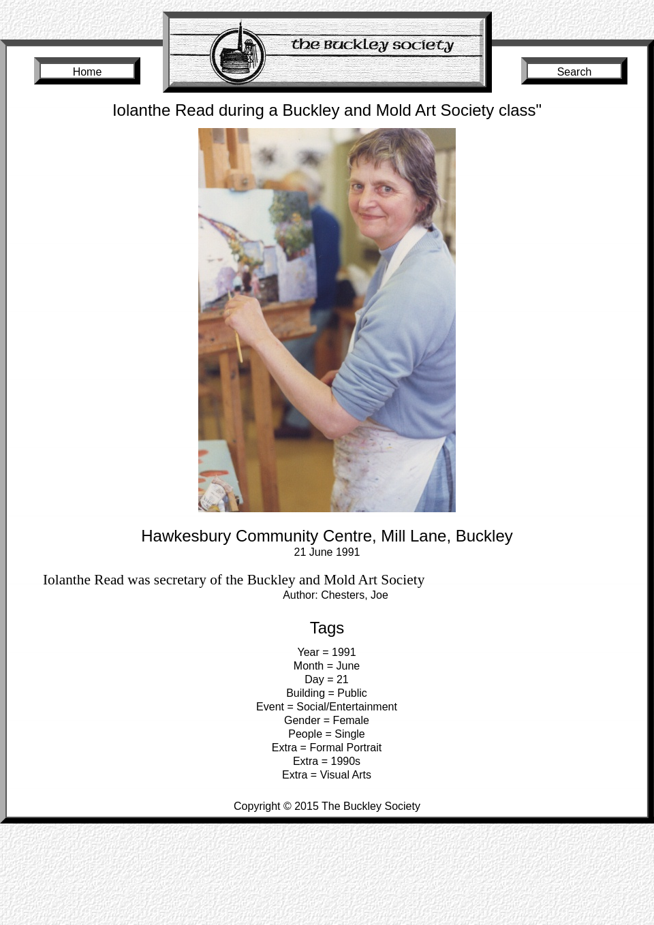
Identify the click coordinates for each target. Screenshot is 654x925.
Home (87, 72)
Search (574, 72)
